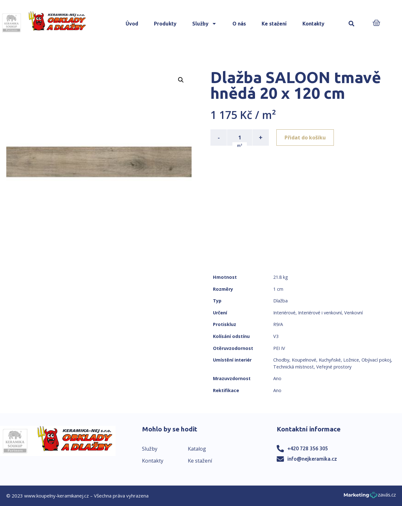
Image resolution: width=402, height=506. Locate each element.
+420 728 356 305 (307, 448)
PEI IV (279, 348)
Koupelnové (304, 360)
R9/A (278, 324)
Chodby (281, 360)
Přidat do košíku (305, 137)
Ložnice (351, 360)
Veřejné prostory (333, 367)
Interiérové (284, 313)
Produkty (165, 23)
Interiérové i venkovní (320, 313)
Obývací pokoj (376, 360)
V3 (276, 336)
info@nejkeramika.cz (312, 459)
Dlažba (280, 301)
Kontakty (313, 23)
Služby (204, 23)
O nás (239, 23)
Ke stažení (274, 23)
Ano (277, 378)
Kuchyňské (330, 360)
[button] (351, 24)
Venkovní (353, 313)
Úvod (132, 23)
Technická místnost (293, 367)
